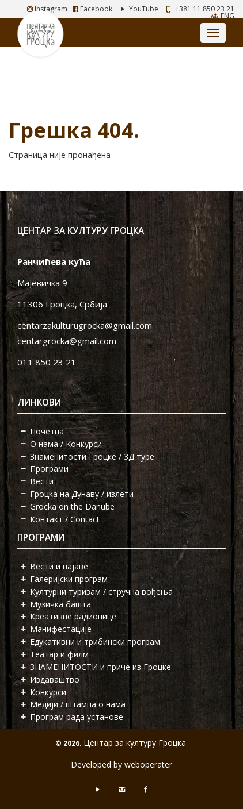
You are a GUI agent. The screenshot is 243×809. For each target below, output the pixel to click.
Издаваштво (54, 679)
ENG (227, 16)
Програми (49, 468)
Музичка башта (60, 604)
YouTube (137, 9)
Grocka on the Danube (72, 506)
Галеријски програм (69, 578)
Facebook (92, 9)
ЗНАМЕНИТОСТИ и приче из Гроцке (100, 666)
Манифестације (61, 628)
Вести (42, 481)
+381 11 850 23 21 (204, 9)
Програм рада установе (76, 716)
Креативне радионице (73, 616)
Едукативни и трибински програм (95, 641)
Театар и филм (59, 654)
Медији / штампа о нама (78, 704)
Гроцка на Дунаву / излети (82, 493)
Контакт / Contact (65, 519)
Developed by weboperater (121, 764)
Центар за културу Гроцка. (135, 742)
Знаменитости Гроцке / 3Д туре (92, 456)
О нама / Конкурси (66, 443)
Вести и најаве (59, 566)
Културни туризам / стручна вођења (101, 591)
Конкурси (48, 692)
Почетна (47, 431)
